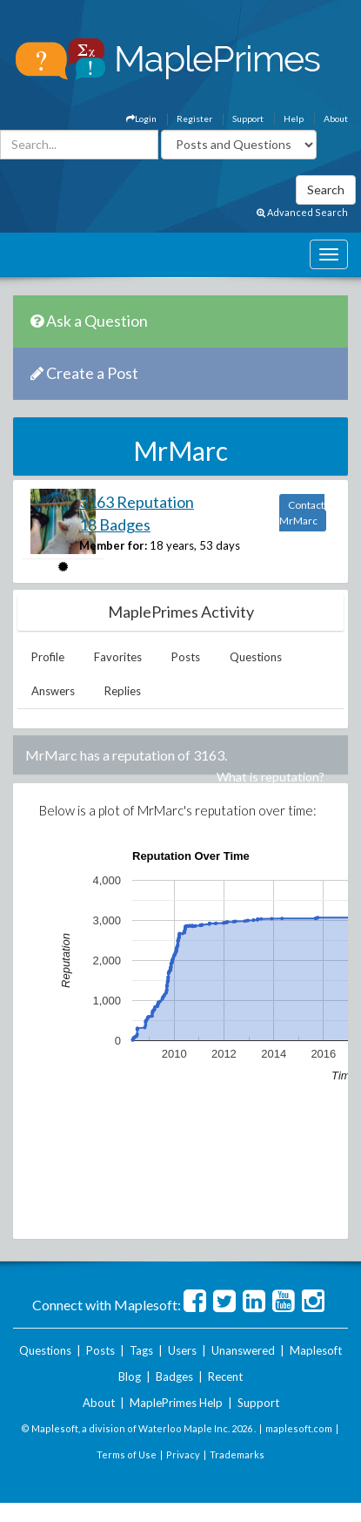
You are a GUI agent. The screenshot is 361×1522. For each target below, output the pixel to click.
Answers (53, 691)
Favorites (118, 657)
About (336, 118)
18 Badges (114, 524)
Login (141, 118)
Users (182, 1350)
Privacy (183, 1454)
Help (294, 118)
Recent (225, 1376)
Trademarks (237, 1454)
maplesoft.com (298, 1428)
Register (194, 118)
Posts (185, 657)
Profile (47, 657)
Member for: (113, 545)
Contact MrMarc (301, 512)
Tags (141, 1350)
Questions (256, 657)
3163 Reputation (136, 501)
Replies (122, 691)
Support (248, 118)
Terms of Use (127, 1454)
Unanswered (243, 1350)
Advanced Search (302, 212)
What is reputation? (270, 776)
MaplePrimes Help (176, 1403)
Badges (174, 1376)
